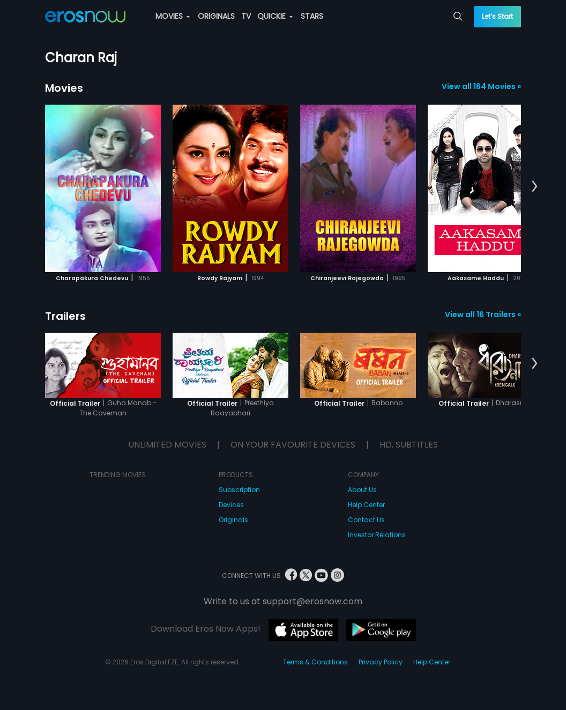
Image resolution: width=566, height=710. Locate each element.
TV (246, 16)
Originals (233, 519)
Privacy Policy (381, 662)
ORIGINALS (216, 16)
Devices (231, 504)
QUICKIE (275, 16)
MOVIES (172, 16)
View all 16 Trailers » (483, 314)
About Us (362, 489)
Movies (64, 88)
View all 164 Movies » (481, 86)
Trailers (65, 316)
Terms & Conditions (315, 662)
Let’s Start (497, 16)
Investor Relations (377, 534)
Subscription (239, 489)
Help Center (366, 504)
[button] (534, 186)
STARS (312, 16)
